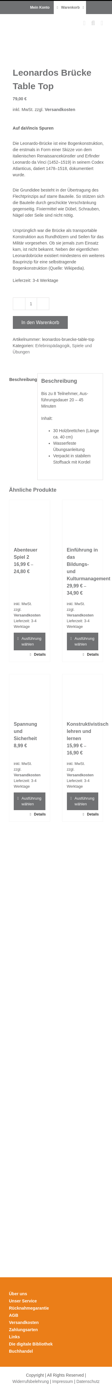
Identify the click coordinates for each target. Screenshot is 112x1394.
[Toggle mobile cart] (84, 23)
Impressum (62, 1381)
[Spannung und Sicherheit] (29, 694)
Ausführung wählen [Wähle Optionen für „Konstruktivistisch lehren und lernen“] (85, 801)
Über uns (18, 1293)
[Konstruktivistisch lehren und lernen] (82, 694)
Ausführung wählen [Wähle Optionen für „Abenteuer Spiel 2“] (32, 641)
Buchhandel (21, 1351)
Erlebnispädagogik (52, 345)
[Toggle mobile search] (93, 23)
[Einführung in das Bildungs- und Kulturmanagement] (82, 520)
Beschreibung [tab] (21, 379)
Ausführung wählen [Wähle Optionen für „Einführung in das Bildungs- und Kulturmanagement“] (85, 641)
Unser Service (23, 1301)
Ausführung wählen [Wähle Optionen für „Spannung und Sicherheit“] (32, 801)
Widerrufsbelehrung (30, 1381)
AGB (13, 1315)
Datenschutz (88, 1381)
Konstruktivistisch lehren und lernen (88, 731)
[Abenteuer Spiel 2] (29, 520)
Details (39, 654)
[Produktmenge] (31, 304)
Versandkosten (60, 109)
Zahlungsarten (23, 1329)
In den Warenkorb (40, 322)
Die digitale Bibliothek (31, 1344)
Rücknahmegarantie (29, 1308)
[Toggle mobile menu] (102, 23)
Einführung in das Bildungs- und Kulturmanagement (89, 564)
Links (14, 1336)
